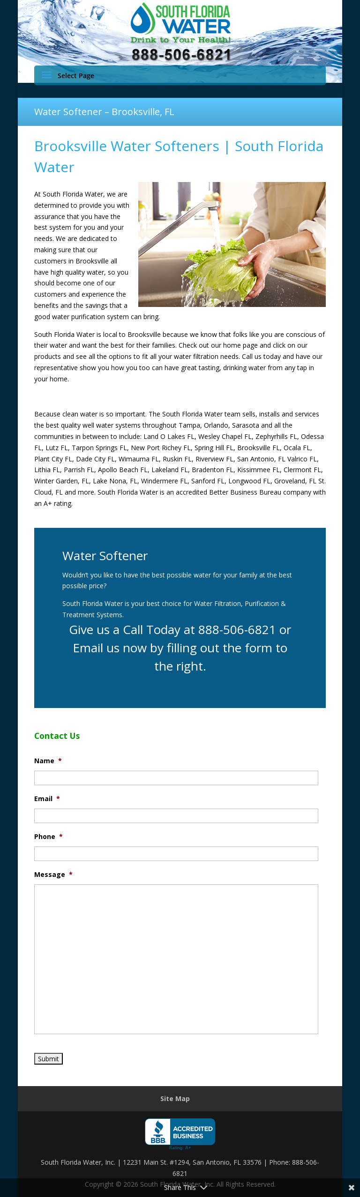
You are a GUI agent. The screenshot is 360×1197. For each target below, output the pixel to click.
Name (48, 761)
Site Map (175, 1098)
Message (53, 874)
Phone (48, 836)
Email (47, 799)
